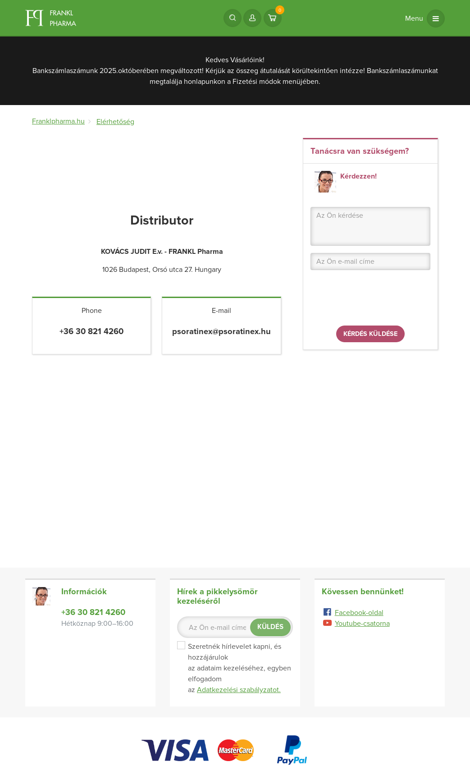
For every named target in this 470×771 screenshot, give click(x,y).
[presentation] (378, 300)
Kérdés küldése (370, 334)
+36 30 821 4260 (93, 612)
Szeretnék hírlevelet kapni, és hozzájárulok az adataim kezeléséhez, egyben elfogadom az (235, 668)
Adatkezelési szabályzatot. (239, 689)
